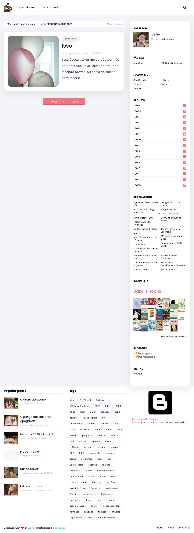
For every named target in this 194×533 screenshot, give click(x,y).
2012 (160, 168)
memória (110, 500)
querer (94, 506)
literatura (75, 470)
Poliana (100, 400)
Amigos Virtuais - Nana (170, 204)
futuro (108, 441)
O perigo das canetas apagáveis (35, 419)
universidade (76, 476)
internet (91, 423)
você (110, 459)
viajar (91, 476)
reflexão (115, 435)
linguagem (75, 500)
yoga (90, 517)
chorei (98, 429)
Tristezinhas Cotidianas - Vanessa (173, 264)
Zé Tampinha (168, 269)
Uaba (64, 53)
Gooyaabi (59, 527)
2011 (160, 173)
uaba (100, 459)
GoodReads (139, 80)
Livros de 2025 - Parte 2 (36, 434)
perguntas (87, 435)
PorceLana (139, 244)
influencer (106, 494)
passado (101, 447)
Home (160, 528)
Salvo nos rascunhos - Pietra (146, 257)
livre (98, 500)
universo (115, 511)
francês (73, 494)
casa (72, 429)
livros (109, 429)
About (171, 528)
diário (73, 459)
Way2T (31, 527)
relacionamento (105, 470)
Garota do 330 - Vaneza (144, 223)
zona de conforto (106, 517)
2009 (160, 185)
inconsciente (89, 494)
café (72, 441)
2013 (160, 162)
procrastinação (78, 506)
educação (97, 482)
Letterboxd (167, 80)
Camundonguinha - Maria (172, 219)
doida (84, 482)
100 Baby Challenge (172, 63)
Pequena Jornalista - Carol (172, 244)
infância (74, 447)
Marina (137, 233)
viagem (114, 447)
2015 (160, 151)
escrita (83, 441)
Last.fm (137, 88)
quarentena (76, 423)
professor (85, 429)
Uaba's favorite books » (173, 336)
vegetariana (76, 517)
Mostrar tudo (114, 24)
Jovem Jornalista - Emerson (171, 230)
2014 (160, 156)
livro (104, 417)
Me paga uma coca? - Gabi (173, 237)
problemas (86, 459)
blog (117, 423)
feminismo (111, 488)
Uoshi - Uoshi (140, 269)
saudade (88, 511)
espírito (111, 482)
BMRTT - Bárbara (168, 213)
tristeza (102, 511)
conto (73, 482)
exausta (96, 441)
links (88, 500)
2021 (160, 133)
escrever (74, 417)
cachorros (110, 453)
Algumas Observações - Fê (145, 204)
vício (102, 476)
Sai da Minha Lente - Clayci (146, 250)
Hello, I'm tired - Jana (145, 228)
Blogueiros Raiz (169, 209)
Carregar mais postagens (64, 101)
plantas (102, 435)
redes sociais (90, 417)
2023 (160, 122)
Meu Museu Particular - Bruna (145, 238)
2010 (160, 179)
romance (74, 511)
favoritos (95, 488)
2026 (160, 105)
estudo (72, 38)
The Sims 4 (85, 400)
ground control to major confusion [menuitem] (40, 7)
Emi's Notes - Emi (143, 217)
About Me (138, 63)
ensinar (106, 464)
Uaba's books (147, 291)
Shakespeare (76, 464)
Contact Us (184, 528)
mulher (88, 470)
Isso (67, 46)
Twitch (137, 84)
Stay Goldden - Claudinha (169, 257)
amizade (105, 423)
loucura (88, 447)
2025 (160, 111)
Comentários (145, 356)
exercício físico (78, 488)
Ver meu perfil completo (162, 39)
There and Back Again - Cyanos (145, 264)
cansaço (105, 412)
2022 (160, 128)
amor (93, 412)
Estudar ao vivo (31, 486)
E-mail (164, 84)
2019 (160, 145)
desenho (92, 464)
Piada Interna (29, 452)
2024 (160, 116)
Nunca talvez (29, 469)
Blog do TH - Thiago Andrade (144, 211)
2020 (160, 139)
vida (72, 400)
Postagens (144, 353)
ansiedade (94, 453)
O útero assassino (33, 399)
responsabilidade (111, 506)
